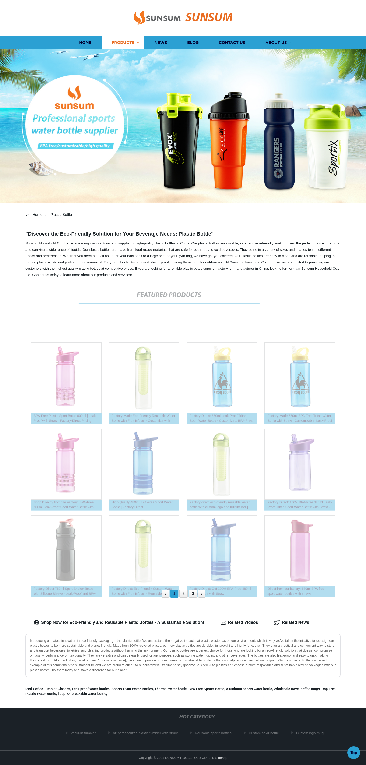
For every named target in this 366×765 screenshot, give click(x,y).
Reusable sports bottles (216, 733)
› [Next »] (201, 594)
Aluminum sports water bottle (249, 689)
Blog (193, 42)
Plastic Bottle (61, 215)
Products (123, 42)
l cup (62, 694)
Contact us (232, 42)
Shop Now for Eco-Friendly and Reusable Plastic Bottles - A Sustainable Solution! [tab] (119, 622)
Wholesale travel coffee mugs (297, 689)
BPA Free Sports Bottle (206, 689)
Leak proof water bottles (91, 689)
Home (85, 42)
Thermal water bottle (171, 689)
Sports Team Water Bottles (132, 689)
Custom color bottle (266, 733)
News (161, 42)
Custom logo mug (312, 733)
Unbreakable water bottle (86, 694)
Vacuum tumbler (86, 733)
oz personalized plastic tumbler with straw (148, 733)
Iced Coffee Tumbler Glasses (47, 689)
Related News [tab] (291, 622)
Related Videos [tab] (239, 622)
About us (276, 42)
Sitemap (221, 758)
